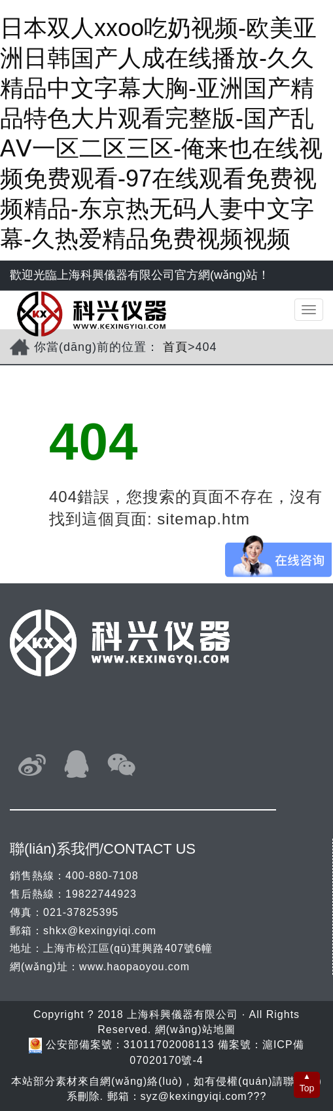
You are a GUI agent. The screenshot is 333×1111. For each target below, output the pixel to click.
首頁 (175, 347)
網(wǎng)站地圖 (195, 1029)
